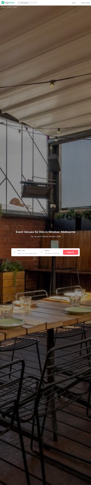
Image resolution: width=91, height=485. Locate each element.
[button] (27, 2)
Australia (3, 7)
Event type (21, 250)
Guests (47, 250)
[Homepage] (8, 2)
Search (70, 252)
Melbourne (9, 7)
